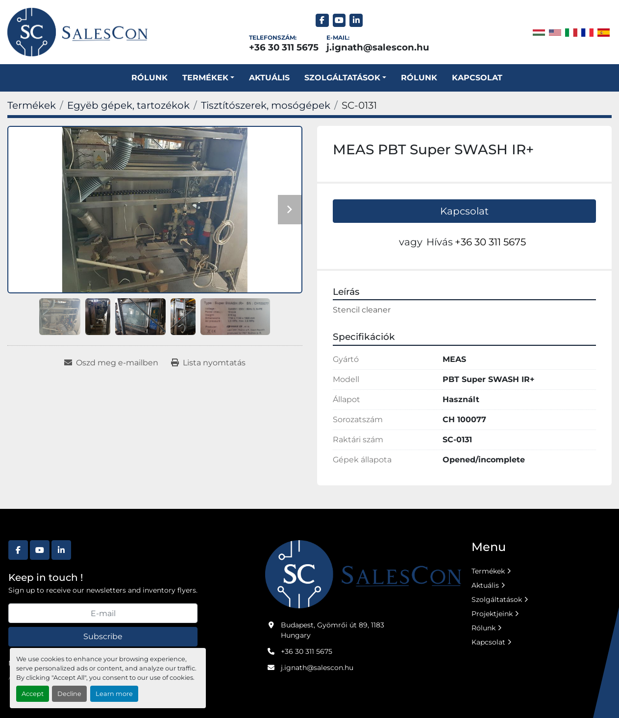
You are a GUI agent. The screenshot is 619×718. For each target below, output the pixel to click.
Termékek (205, 77)
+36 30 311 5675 (284, 47)
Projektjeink (492, 613)
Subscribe (103, 636)
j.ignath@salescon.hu (377, 47)
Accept (33, 693)
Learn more (114, 693)
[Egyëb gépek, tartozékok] (128, 105)
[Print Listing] (208, 363)
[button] (208, 78)
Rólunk (149, 77)
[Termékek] (31, 105)
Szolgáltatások (496, 599)
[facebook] (322, 20)
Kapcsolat (477, 77)
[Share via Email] (111, 363)
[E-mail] (103, 613)
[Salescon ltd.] (363, 573)
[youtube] (339, 20)
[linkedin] (356, 20)
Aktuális (269, 77)
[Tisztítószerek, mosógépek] (265, 105)
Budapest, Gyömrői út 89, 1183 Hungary (332, 630)
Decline (69, 693)
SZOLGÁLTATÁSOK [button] (342, 77)
